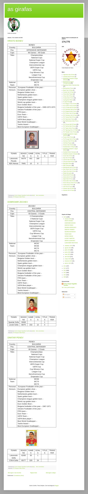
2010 (65, 275)
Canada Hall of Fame (68, 92)
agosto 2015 (68, 247)
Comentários (67, 297)
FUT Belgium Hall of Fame (69, 103)
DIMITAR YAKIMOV (69, 229)
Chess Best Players (68, 94)
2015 (65, 217)
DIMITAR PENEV (15, 337)
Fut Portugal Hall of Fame (69, 139)
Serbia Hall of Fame (68, 177)
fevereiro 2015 (68, 261)
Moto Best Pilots (67, 163)
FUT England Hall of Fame (69, 111)
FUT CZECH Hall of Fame (69, 105)
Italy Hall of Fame (67, 157)
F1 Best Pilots (66, 101)
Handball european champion (70, 154)
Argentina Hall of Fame (69, 74)
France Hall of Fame (68, 137)
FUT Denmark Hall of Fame (70, 109)
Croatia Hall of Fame (68, 98)
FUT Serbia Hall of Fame (69, 126)
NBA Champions (67, 165)
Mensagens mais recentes (14, 472)
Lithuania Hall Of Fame (69, 161)
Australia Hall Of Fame (69, 76)
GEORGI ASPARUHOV (70, 227)
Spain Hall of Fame (68, 179)
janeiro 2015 (68, 263)
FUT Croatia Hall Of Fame (69, 107)
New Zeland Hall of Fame (69, 169)
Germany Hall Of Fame (69, 141)
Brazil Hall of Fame (68, 90)
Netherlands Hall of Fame (69, 167)
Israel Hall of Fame (68, 155)
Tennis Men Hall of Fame (69, 180)
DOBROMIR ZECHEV (17, 202)
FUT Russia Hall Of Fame (69, 124)
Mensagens (66, 294)
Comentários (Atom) (19, 475)
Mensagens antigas (51, 472)
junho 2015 (68, 252)
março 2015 (68, 258)
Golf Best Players (67, 143)
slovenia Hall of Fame (68, 190)
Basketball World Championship (71, 85)
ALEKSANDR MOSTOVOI (71, 242)
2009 (65, 277)
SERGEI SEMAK (69, 236)
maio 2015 (67, 254)
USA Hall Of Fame (67, 186)
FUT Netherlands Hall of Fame (70, 121)
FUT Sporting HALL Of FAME (70, 130)
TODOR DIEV (68, 234)
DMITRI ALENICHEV (70, 240)
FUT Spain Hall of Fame (69, 128)
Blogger (57, 485)
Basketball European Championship (68, 82)
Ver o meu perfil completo (68, 287)
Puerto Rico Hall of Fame (69, 171)
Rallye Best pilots (67, 173)
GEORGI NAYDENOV (70, 231)
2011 (65, 272)
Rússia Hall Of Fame (68, 175)
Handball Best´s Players (69, 146)
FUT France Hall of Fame (69, 113)
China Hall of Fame (68, 96)
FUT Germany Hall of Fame (70, 115)
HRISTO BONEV (15, 41)
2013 (65, 268)
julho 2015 (67, 250)
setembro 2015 (69, 245)
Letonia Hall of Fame (68, 159)
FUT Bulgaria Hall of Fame (19, 196)
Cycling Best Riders (68, 100)
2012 (65, 270)
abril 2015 (67, 256)
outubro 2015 (68, 219)
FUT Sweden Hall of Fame (69, 132)
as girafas (19, 9)
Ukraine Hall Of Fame (68, 188)
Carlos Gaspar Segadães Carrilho (70, 284)
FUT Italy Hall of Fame (68, 119)
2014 (65, 266)
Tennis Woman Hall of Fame (70, 182)
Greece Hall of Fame (68, 145)
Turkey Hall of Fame (68, 184)
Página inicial (33, 472)
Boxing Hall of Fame (68, 88)
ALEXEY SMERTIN (69, 238)
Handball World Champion (69, 152)
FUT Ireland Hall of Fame (69, 117)
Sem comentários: (40, 195)
